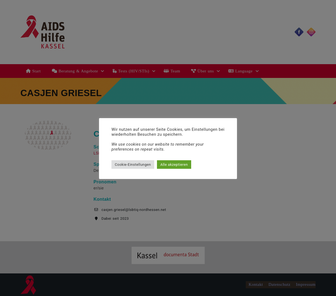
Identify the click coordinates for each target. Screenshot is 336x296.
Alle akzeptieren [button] (174, 164)
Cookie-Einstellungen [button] (133, 164)
